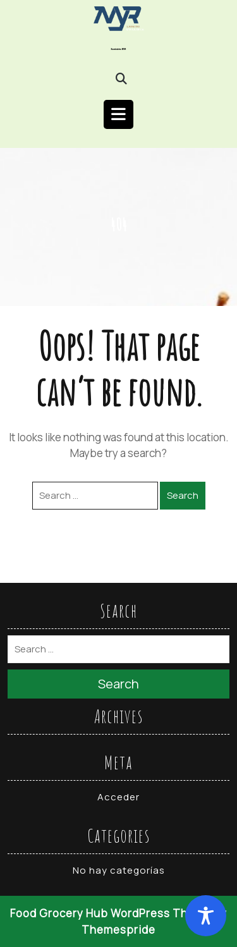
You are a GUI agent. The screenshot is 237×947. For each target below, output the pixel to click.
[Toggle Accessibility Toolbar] (206, 916)
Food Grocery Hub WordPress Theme (110, 913)
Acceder (118, 796)
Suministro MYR (118, 49)
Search (182, 495)
